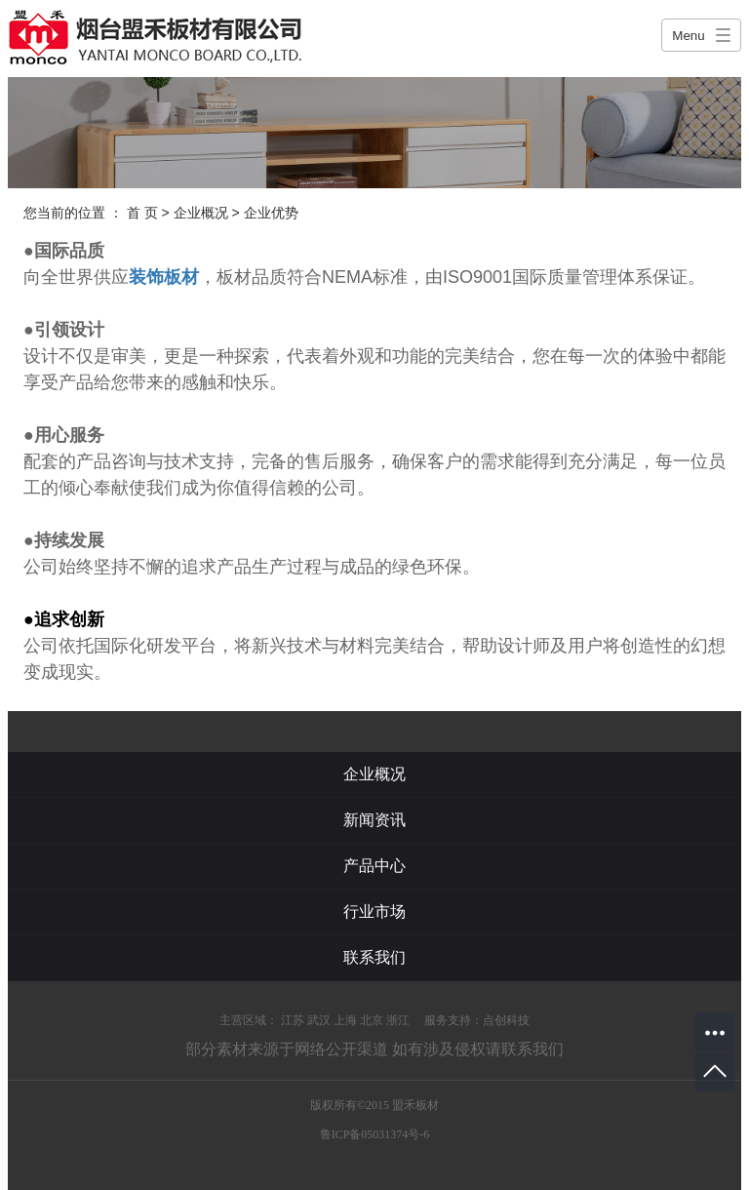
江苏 (292, 1020)
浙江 (398, 1020)
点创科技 (506, 1020)
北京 (371, 1020)
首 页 (142, 212)
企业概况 (201, 212)
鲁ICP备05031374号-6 (375, 1134)
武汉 (319, 1020)
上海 (345, 1020)
